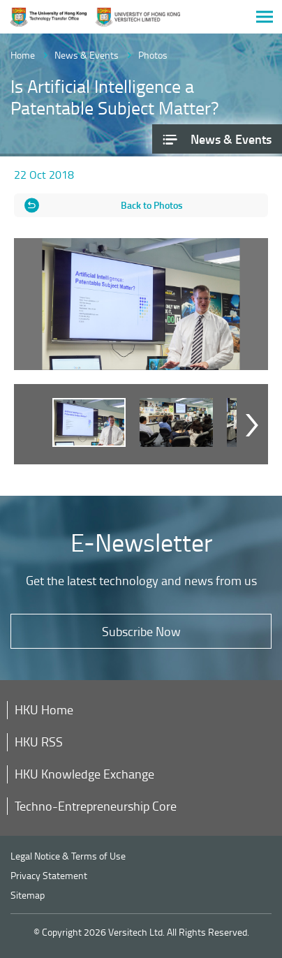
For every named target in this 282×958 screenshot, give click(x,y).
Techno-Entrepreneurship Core (96, 805)
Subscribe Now (141, 631)
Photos (153, 54)
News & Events (86, 54)
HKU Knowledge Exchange (84, 773)
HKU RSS (39, 741)
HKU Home (44, 709)
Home (22, 54)
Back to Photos (152, 205)
